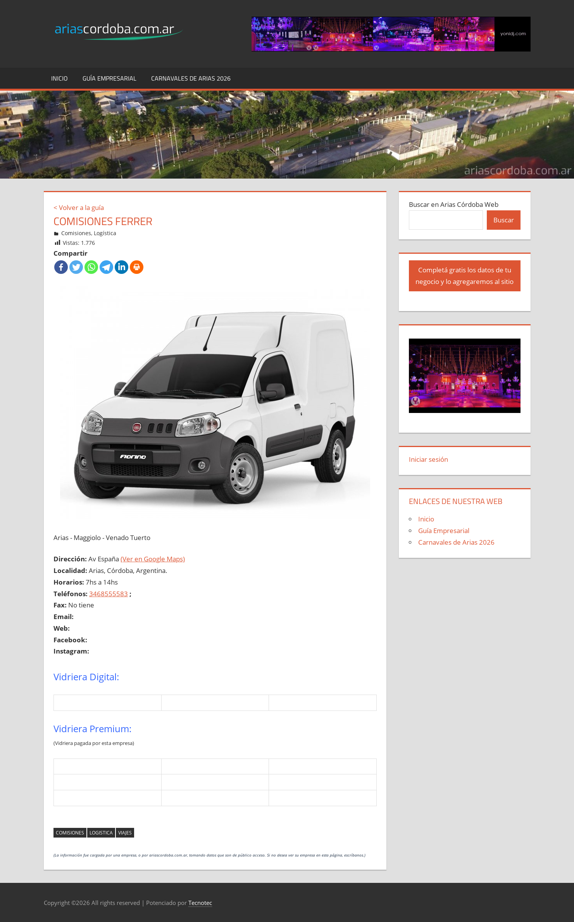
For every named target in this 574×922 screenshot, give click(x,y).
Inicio (59, 78)
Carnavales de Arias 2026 (191, 78)
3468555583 (108, 593)
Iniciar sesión (428, 459)
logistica (101, 832)
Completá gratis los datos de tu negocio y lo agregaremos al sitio (464, 275)
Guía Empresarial (109, 78)
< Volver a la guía (78, 207)
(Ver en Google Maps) (153, 558)
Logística (105, 233)
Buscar (503, 219)
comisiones (70, 832)
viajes (125, 832)
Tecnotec (200, 903)
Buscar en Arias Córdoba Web (453, 204)
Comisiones (76, 233)
